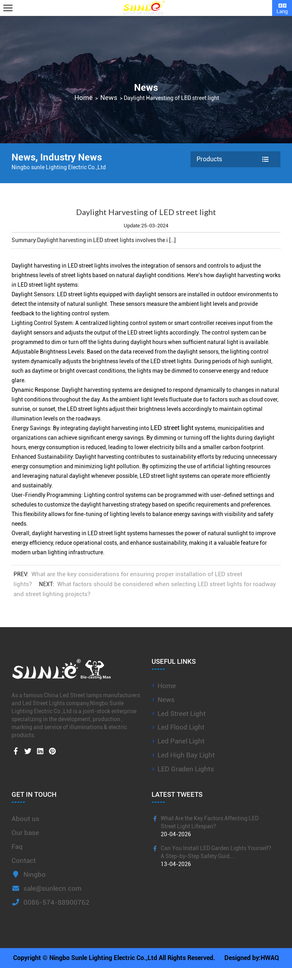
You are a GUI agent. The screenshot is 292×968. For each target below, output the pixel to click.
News (108, 98)
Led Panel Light (181, 741)
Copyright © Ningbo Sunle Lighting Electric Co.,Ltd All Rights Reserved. (114, 958)
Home (83, 98)
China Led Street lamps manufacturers (92, 695)
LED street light (171, 428)
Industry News (71, 157)
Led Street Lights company (55, 703)
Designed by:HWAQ (251, 958)
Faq (17, 847)
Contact (24, 860)
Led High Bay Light (186, 755)
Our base (25, 833)
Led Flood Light (181, 727)
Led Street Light (182, 714)
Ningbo (29, 874)
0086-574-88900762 (51, 902)
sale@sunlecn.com (47, 888)
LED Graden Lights (186, 769)
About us (25, 819)
